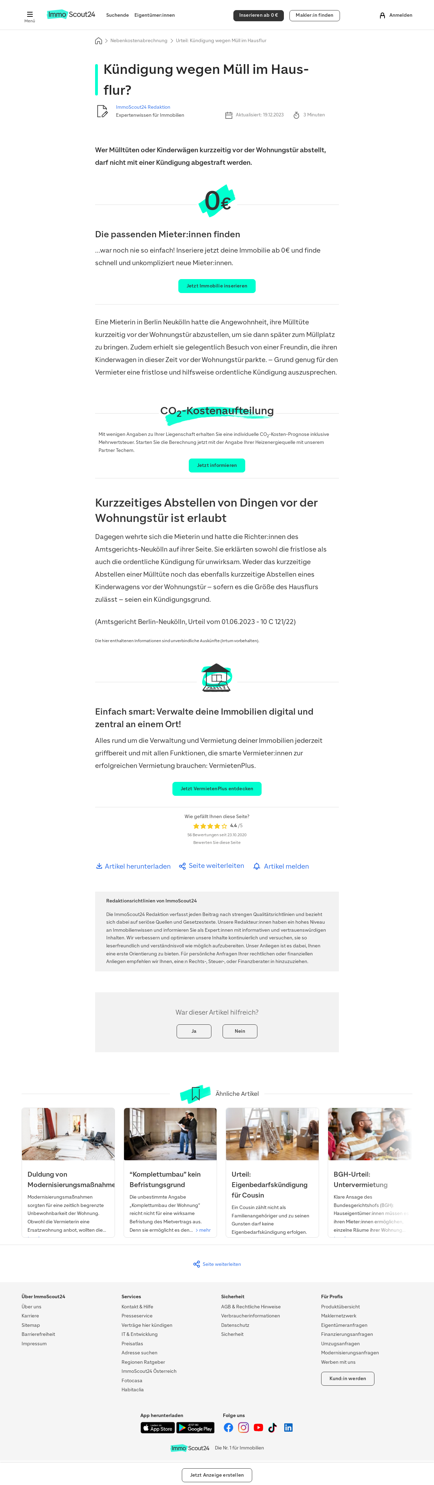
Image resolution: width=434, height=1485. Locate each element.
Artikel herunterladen (133, 866)
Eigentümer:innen (154, 15)
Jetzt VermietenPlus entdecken (217, 789)
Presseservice (137, 1316)
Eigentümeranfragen (344, 1325)
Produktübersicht (340, 1307)
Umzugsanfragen (340, 1344)
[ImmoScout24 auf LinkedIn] (288, 1431)
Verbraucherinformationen (250, 1316)
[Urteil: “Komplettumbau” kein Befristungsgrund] (170, 1173)
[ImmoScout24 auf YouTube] (259, 1431)
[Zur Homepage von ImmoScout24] (71, 18)
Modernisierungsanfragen (350, 1353)
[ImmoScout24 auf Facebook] (229, 1431)
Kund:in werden (348, 1379)
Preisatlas (132, 1344)
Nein (240, 1031)
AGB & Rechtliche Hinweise (251, 1307)
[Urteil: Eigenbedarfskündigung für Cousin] (272, 1183)
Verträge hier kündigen (147, 1325)
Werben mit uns (338, 1362)
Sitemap (31, 1325)
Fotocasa (132, 1381)
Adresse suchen (139, 1353)
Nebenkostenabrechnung (139, 41)
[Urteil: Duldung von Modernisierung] (68, 1177)
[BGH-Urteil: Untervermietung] (374, 1177)
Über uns (31, 1307)
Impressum (34, 1344)
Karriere (30, 1316)
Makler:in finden (314, 15)
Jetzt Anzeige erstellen (217, 1475)
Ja (194, 1031)
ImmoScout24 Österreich (149, 1371)
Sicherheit (232, 1334)
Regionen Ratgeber (143, 1362)
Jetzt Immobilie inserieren (217, 286)
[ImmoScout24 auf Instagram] (244, 1431)
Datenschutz (235, 1325)
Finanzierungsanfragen (347, 1334)
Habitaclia (133, 1390)
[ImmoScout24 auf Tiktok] (274, 1431)
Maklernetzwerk (338, 1316)
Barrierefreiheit (38, 1334)
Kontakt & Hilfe (137, 1307)
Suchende (117, 15)
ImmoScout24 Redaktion (143, 107)
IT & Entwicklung (140, 1334)
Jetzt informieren (217, 465)
